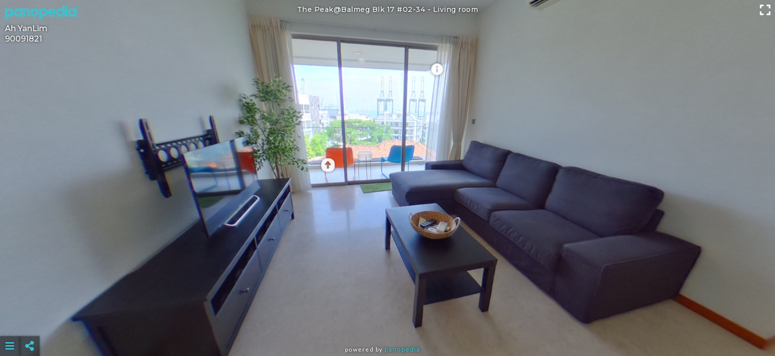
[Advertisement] (387, 321)
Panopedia (402, 349)
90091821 (23, 39)
